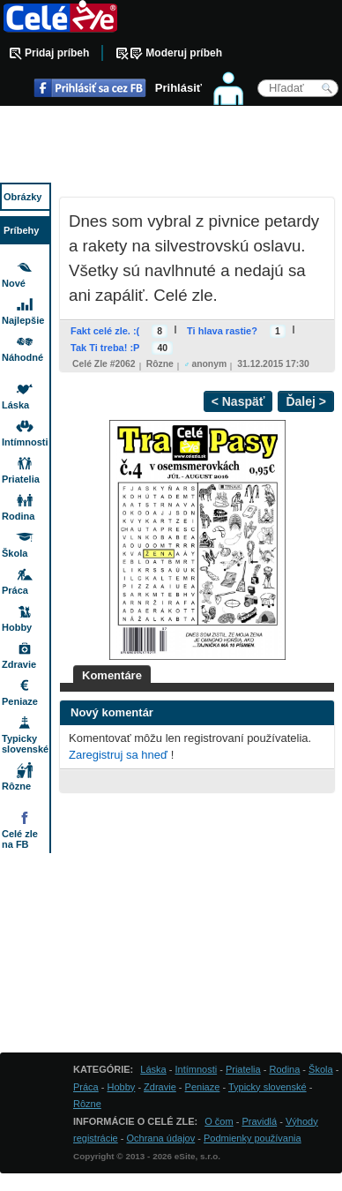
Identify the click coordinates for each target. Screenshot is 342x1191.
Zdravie (19, 664)
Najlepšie (23, 320)
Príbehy (21, 230)
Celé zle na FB (20, 839)
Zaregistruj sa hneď (118, 754)
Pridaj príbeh (57, 53)
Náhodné (22, 357)
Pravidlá (259, 1121)
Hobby (17, 627)
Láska (15, 405)
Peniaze (20, 701)
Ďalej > (306, 401)
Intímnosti (25, 442)
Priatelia (21, 479)
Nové (14, 283)
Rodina (18, 516)
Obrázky (22, 196)
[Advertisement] (171, 146)
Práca (15, 590)
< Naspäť (238, 401)
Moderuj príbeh (183, 53)
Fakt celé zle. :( (105, 331)
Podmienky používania (252, 1138)
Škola (14, 553)
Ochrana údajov (161, 1138)
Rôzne (160, 364)
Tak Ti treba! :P (105, 347)
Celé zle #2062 (104, 364)
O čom (218, 1121)
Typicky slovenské (25, 743)
